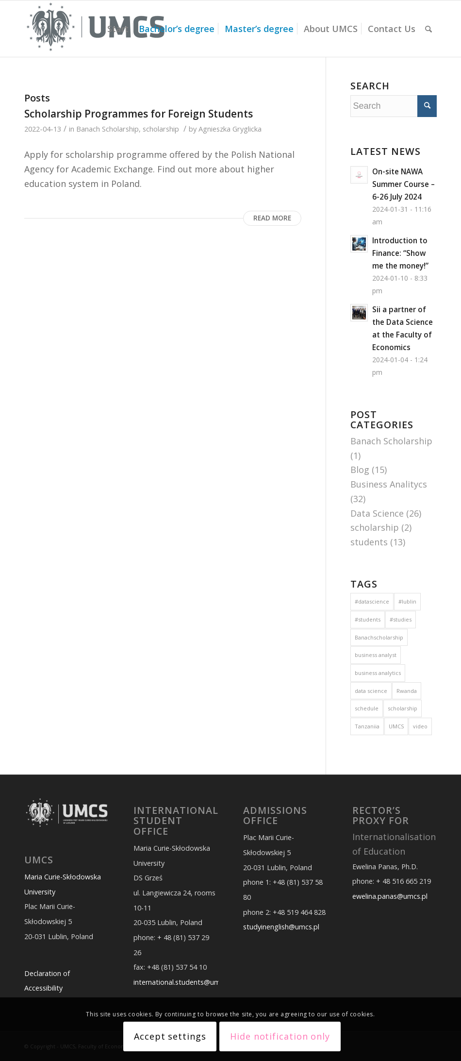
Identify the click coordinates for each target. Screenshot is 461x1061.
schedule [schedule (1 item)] (367, 708)
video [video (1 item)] (420, 726)
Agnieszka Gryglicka (230, 129)
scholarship (161, 129)
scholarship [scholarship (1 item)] (402, 708)
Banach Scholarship (107, 129)
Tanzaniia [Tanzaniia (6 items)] (367, 726)
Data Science (377, 513)
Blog (359, 469)
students (369, 542)
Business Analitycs (388, 484)
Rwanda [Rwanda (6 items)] (406, 690)
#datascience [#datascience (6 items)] (372, 601)
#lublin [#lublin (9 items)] (407, 601)
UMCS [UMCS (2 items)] (396, 726)
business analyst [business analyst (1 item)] (375, 654)
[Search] (428, 28)
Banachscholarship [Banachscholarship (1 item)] (379, 637)
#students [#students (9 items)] (367, 619)
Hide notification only (280, 1036)
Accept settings (170, 1036)
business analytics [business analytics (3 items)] (378, 672)
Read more (272, 218)
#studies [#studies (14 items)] (401, 619)
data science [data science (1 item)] (371, 690)
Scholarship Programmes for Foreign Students (138, 113)
